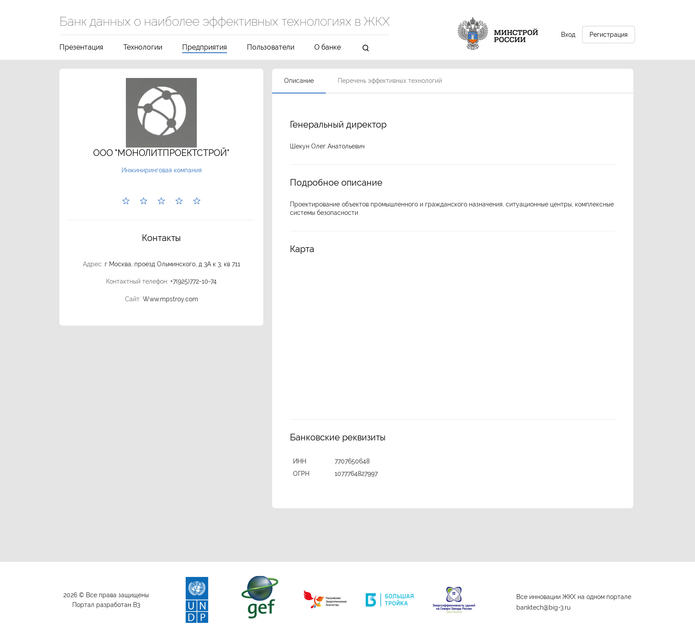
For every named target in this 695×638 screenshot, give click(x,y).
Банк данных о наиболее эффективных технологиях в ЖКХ (224, 22)
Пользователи (270, 47)
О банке (327, 47)
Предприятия (204, 47)
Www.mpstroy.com (170, 299)
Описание (299, 80)
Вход (568, 34)
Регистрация (609, 34)
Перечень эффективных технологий (390, 80)
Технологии (142, 47)
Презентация (81, 47)
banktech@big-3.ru (543, 607)
